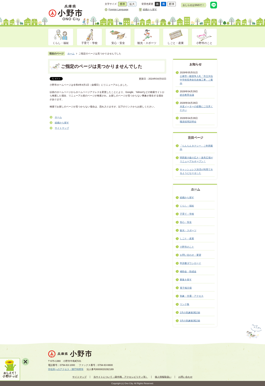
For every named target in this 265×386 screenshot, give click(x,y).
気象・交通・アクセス (191, 296)
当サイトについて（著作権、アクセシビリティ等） (120, 377)
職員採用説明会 (188, 121)
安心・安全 (118, 43)
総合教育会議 (187, 95)
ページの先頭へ (253, 331)
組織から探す (150, 9)
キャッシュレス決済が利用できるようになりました (196, 171)
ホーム (71, 53)
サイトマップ (62, 128)
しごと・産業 (175, 43)
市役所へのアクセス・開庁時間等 (65, 369)
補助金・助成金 (188, 271)
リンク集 (184, 304)
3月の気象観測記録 (190, 320)
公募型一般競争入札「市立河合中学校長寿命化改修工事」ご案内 (196, 80)
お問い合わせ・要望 (190, 255)
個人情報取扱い (163, 377)
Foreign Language (118, 9)
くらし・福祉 (61, 43)
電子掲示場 (186, 288)
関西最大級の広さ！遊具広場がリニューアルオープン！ (196, 159)
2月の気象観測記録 (190, 312)
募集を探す (186, 279)
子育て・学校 (89, 43)
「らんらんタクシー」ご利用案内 (196, 147)
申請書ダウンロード (190, 263)
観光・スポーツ (146, 43)
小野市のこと (204, 43)
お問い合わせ (185, 377)
